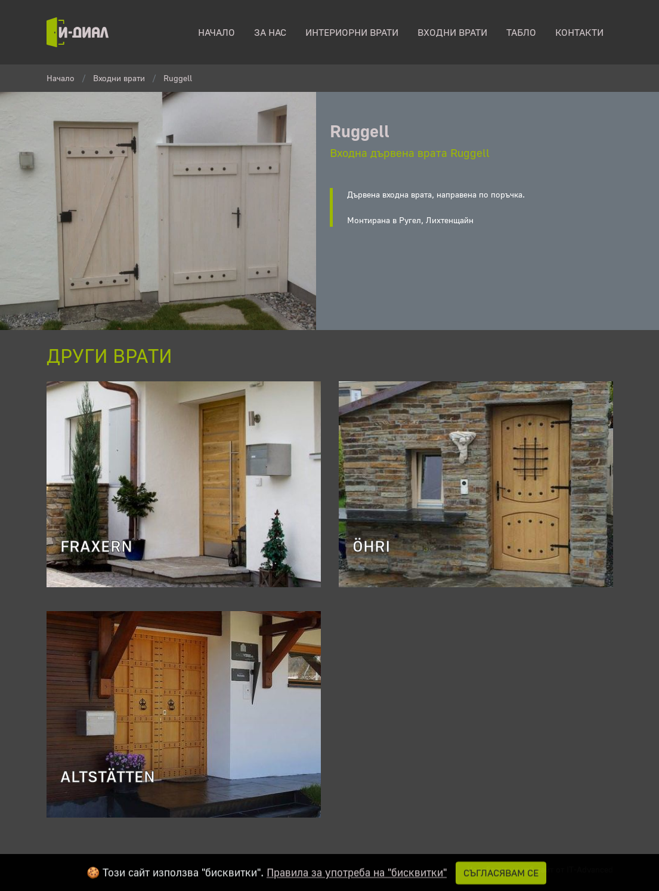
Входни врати (452, 32)
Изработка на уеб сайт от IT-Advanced (540, 869)
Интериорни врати (351, 32)
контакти (579, 32)
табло (521, 32)
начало (216, 32)
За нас (270, 32)
